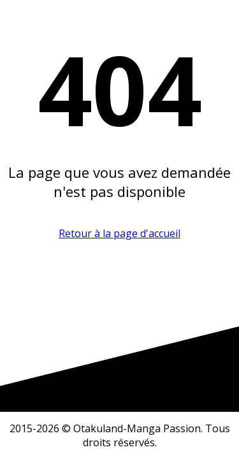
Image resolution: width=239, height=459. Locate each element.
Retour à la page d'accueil (119, 233)
